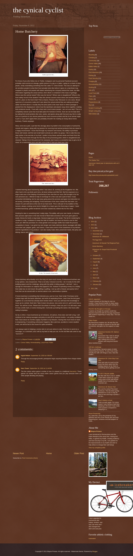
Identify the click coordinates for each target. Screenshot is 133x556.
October (95, 255)
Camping (92, 57)
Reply (23, 361)
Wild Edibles (93, 114)
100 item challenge (95, 347)
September (97, 259)
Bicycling (92, 55)
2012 (93, 228)
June (94, 268)
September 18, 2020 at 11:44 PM (41, 368)
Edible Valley (93, 66)
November (96, 234)
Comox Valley (25, 342)
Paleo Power (93, 320)
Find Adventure (94, 72)
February (96, 281)
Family (91, 69)
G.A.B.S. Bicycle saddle (106, 373)
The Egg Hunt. (97, 240)
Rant (90, 105)
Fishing (91, 75)
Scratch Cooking (94, 108)
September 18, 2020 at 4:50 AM (41, 355)
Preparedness (93, 102)
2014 (93, 221)
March (95, 278)
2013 (93, 225)
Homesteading (35, 342)
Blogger (94, 551)
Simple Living (93, 111)
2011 (93, 288)
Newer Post (18, 453)
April (94, 275)
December (96, 231)
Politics (91, 99)
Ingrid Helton (25, 355)
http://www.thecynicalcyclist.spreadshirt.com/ (103, 175)
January (95, 284)
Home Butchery (97, 246)
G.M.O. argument (94, 299)
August (95, 262)
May (94, 271)
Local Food (44, 342)
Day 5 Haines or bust (105, 400)
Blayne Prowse (96, 431)
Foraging (92, 81)
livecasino (73, 371)
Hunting (91, 87)
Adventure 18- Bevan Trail (107, 387)
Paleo (51, 342)
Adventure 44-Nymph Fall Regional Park (105, 243)
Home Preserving (94, 413)
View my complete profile (97, 448)
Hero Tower (25, 368)
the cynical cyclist (38, 10)
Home (49, 453)
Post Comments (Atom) (30, 458)
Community (92, 60)
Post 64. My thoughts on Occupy (99, 309)
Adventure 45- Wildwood (100, 236)
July (94, 265)
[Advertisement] (48, 434)
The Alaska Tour (94, 160)
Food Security (93, 78)
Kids (90, 90)
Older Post (79, 453)
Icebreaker (92, 538)
